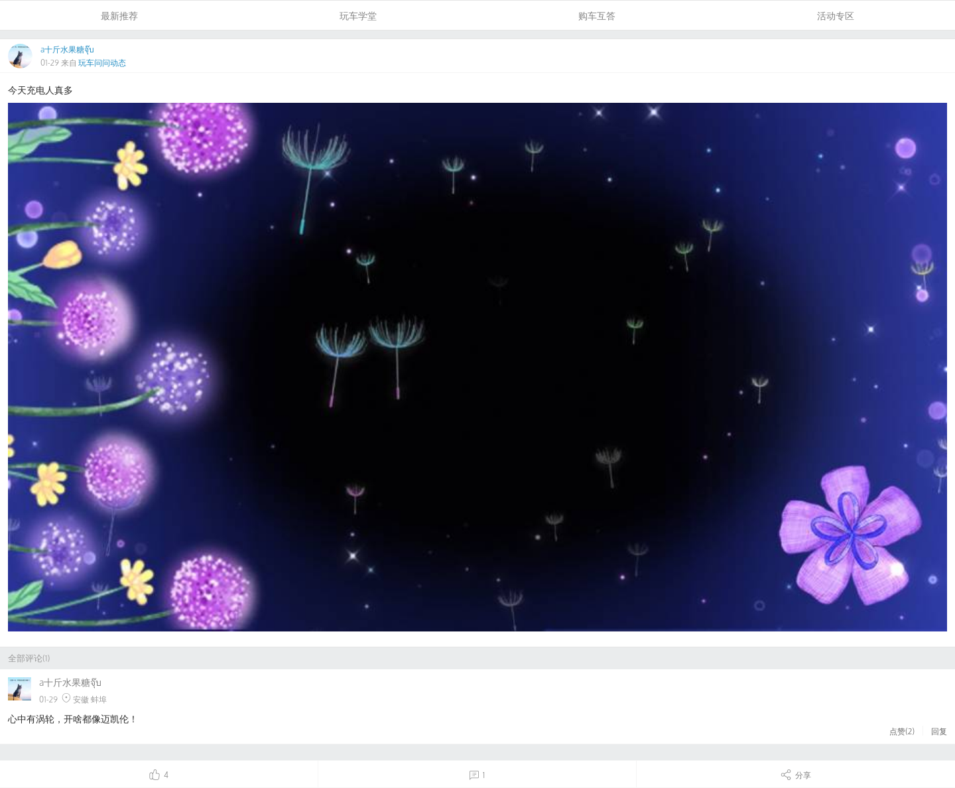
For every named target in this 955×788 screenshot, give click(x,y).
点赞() (902, 731)
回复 (939, 731)
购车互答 (596, 15)
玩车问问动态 (102, 63)
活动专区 (835, 15)
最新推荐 (119, 15)
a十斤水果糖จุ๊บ (67, 49)
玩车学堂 (358, 15)
